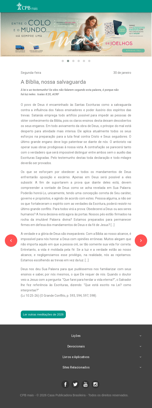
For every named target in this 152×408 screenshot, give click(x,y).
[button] (62, 61)
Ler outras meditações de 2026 (43, 314)
